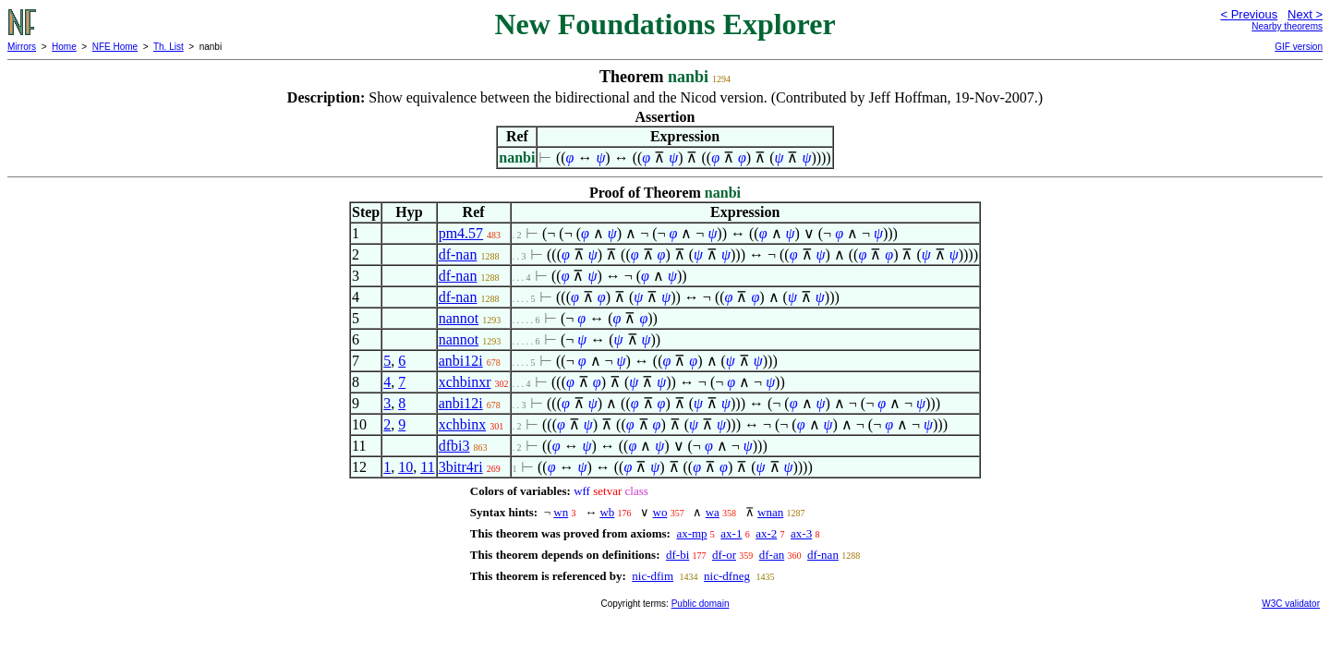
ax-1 (731, 533)
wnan (770, 512)
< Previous (1248, 14)
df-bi (677, 555)
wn (560, 512)
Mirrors (21, 47)
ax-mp (691, 533)
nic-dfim (652, 576)
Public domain (700, 603)
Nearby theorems (1287, 26)
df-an (771, 555)
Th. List (168, 47)
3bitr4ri (461, 467)
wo (660, 512)
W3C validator (1291, 603)
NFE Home (115, 47)
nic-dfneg (727, 576)
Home (64, 47)
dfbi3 (454, 445)
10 (405, 467)
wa (712, 512)
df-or (724, 555)
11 (427, 467)
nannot (459, 318)
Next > (1305, 14)
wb (606, 512)
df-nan (458, 254)
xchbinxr (465, 382)
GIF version (1299, 47)
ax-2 (766, 533)
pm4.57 (461, 233)
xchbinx (463, 424)
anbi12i (461, 361)
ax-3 (801, 533)
